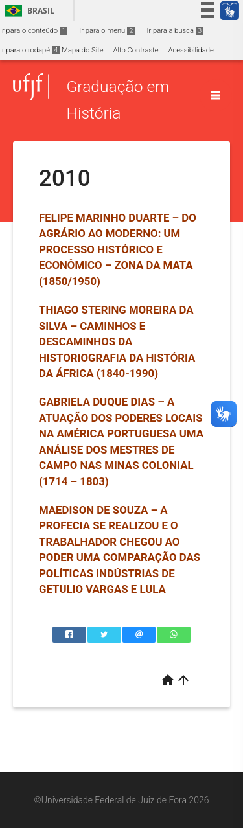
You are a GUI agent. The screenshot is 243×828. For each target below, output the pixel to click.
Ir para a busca (174, 31)
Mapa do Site (82, 50)
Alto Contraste (136, 50)
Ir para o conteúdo (33, 31)
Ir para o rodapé (30, 50)
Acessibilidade (190, 50)
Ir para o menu (107, 31)
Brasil (27, 10)
